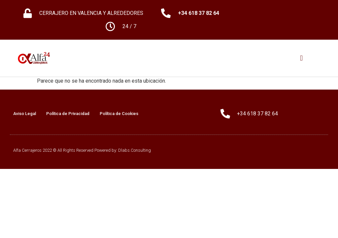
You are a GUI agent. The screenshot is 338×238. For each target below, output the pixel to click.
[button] (301, 58)
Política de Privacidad (67, 113)
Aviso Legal (24, 113)
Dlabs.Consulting (134, 150)
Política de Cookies (119, 113)
